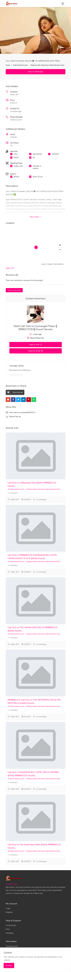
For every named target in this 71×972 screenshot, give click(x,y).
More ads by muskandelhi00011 (21, 412)
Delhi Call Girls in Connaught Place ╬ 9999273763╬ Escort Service (35, 327)
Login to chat (34, 344)
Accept (9, 965)
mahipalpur (13, 493)
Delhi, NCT (10, 268)
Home (8, 65)
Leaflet (43, 264)
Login (8, 908)
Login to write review (14, 290)
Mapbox (50, 264)
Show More (35, 217)
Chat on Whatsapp (35, 71)
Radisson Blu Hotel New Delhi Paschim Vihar (47, 65)
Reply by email (34, 351)
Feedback (10, 933)
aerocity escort (12, 884)
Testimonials (11, 925)
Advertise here (12, 946)
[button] (60, 245)
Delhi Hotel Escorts (20, 65)
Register (9, 912)
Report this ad (13, 416)
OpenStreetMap (58, 264)
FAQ (7, 929)
